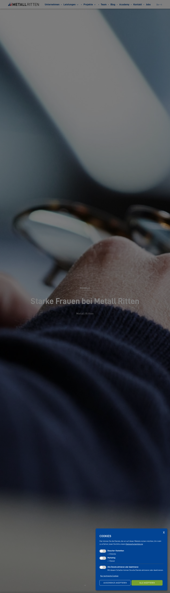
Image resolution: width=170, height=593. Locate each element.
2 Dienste (111, 554)
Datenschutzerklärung (134, 544)
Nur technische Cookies (109, 576)
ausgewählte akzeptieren (115, 583)
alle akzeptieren (147, 583)
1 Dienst (111, 561)
